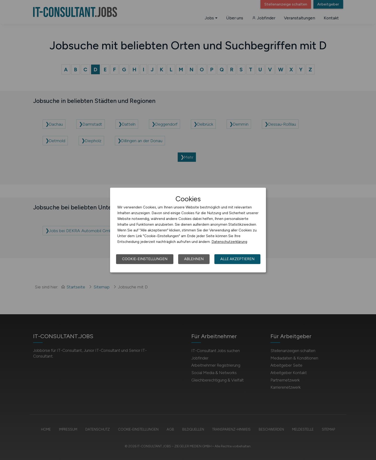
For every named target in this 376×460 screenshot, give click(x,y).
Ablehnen (194, 259)
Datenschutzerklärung (229, 242)
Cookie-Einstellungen (144, 259)
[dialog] (188, 230)
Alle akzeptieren (237, 259)
